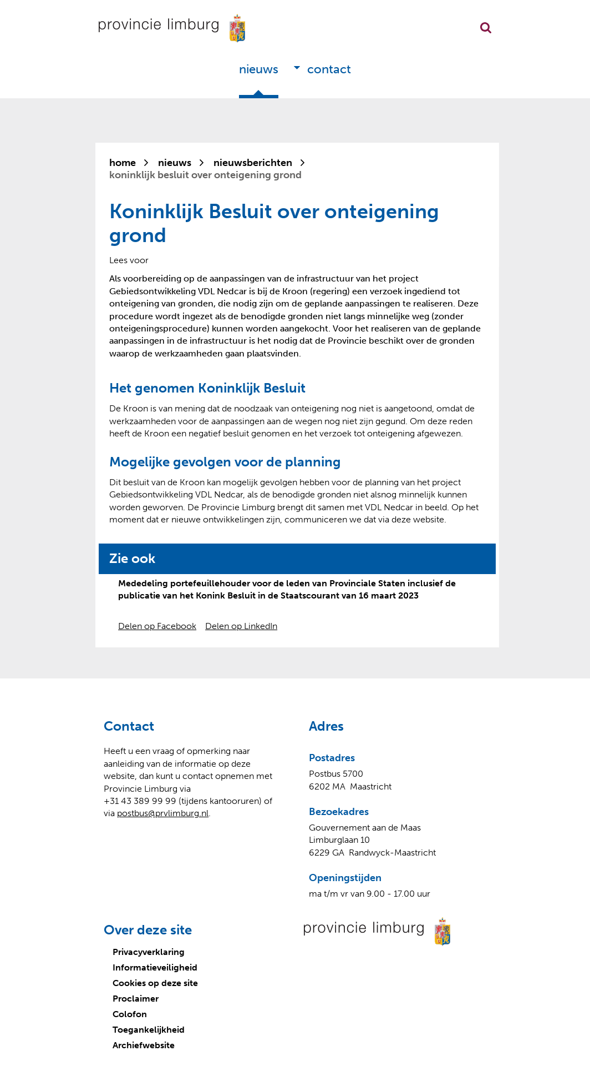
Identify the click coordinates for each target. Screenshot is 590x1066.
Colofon (130, 1014)
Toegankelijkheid (149, 1029)
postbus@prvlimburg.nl (162, 813)
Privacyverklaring (149, 952)
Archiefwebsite (144, 1045)
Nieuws (258, 69)
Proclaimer (136, 998)
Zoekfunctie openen (485, 27)
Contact (329, 69)
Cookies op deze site (155, 983)
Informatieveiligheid (155, 967)
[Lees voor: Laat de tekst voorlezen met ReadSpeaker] (129, 260)
